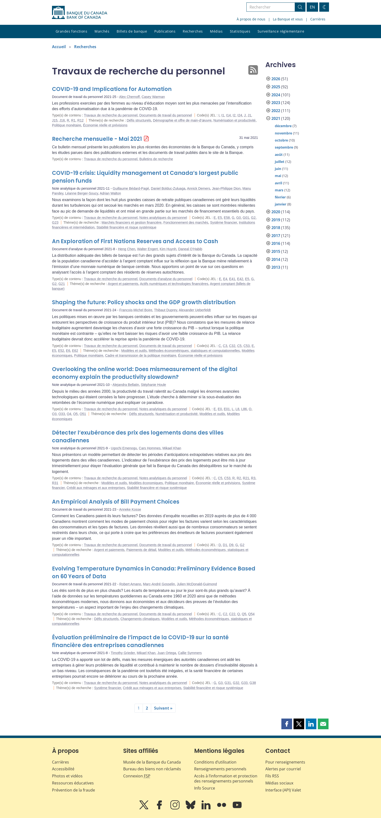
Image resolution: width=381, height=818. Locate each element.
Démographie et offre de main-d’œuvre (182, 120)
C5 (239, 346)
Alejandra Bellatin (126, 385)
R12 (80, 120)
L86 (244, 409)
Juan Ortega (166, 653)
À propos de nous (251, 19)
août (279, 154)
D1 (225, 545)
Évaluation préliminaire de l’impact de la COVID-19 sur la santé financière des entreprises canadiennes (140, 641)
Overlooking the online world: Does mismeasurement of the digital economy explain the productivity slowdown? (144, 373)
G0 (238, 218)
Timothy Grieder (123, 653)
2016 (275, 243)
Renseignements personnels (220, 769)
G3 (220, 683)
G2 (253, 218)
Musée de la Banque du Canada (152, 762)
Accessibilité (63, 769)
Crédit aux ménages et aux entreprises (96, 488)
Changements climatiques (140, 619)
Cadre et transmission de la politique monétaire (140, 355)
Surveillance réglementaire (281, 31)
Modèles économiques (146, 483)
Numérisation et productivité (234, 120)
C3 (225, 346)
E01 (227, 409)
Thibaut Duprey (165, 310)
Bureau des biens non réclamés (152, 769)
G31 (228, 683)
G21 (61, 284)
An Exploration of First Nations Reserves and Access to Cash (135, 241)
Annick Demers (198, 188)
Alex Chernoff (129, 97)
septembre (284, 147)
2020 (275, 211)
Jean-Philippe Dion (226, 188)
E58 (227, 218)
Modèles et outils (134, 351)
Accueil (59, 46)
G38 (253, 683)
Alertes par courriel (283, 769)
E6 (68, 351)
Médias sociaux (279, 783)
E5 (220, 218)
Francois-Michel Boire (135, 310)
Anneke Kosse (130, 509)
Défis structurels (139, 120)
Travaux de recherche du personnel (111, 115)
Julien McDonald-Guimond (197, 584)
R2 (239, 478)
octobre (281, 140)
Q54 (251, 614)
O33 (61, 414)
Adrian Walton (110, 193)
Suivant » (163, 708)
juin (278, 168)
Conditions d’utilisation (215, 762)
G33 (244, 683)
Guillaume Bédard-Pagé (131, 188)
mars (279, 190)
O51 (83, 414)
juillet (279, 161)
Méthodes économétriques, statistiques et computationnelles (194, 351)
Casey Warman (153, 97)
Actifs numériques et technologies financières (174, 284)
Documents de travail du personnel (165, 115)
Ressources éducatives (73, 783)
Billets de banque (132, 31)
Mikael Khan (172, 448)
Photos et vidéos (67, 776)
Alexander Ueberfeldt (195, 310)
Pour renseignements (285, 762)
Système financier (223, 222)
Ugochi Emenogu (124, 448)
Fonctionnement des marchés (185, 222)
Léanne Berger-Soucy (81, 193)
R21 (246, 478)
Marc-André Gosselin (159, 584)
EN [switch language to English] (312, 7)
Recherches (193, 31)
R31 (55, 483)
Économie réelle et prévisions (105, 125)
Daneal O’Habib (190, 249)
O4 (69, 414)
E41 (232, 279)
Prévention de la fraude (73, 790)
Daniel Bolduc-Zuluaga (168, 188)
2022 (275, 110)
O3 (54, 414)
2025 (275, 86)
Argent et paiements (123, 284)
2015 (275, 251)
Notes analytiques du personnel (163, 218)
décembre (283, 126)
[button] (286, 724)
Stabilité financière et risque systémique (126, 227)
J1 (249, 115)
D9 (231, 545)
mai (278, 175)
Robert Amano (130, 584)
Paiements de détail (141, 550)
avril (278, 183)
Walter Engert (147, 249)
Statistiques (240, 31)
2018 (275, 227)
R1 (73, 120)
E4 (225, 279)
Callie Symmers (190, 653)
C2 (225, 614)
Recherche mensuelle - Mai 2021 (97, 139)
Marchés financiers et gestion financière (132, 222)
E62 (75, 351)
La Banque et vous (288, 19)
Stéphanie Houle (153, 385)
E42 (240, 279)
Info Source (204, 788)
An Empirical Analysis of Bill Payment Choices (115, 502)
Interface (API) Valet (283, 790)
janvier (280, 204)
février (280, 197)
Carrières (317, 19)
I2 (234, 115)
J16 (62, 120)
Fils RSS (272, 776)
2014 (275, 259)
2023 (275, 102)
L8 (237, 409)
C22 (232, 614)
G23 (55, 222)
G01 (246, 218)
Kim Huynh (168, 249)
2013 (275, 267)
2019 (275, 219)
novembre (283, 133)
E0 (220, 409)
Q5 (244, 614)
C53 (246, 346)
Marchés (102, 31)
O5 (75, 414)
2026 (275, 78)
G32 (236, 683)
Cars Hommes (149, 448)
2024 (275, 95)
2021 (275, 118)
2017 (275, 235)
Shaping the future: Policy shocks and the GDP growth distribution (143, 302)
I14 (228, 115)
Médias (216, 31)
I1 (222, 115)
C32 (232, 346)
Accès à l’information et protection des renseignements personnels (225, 778)
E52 (61, 351)
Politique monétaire (66, 125)
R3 (253, 478)
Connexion (136, 776)
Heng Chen (126, 249)
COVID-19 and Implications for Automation (112, 89)
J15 (55, 120)
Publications (164, 31)
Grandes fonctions (71, 31)
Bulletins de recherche (156, 159)
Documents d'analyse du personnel (165, 279)
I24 (239, 115)
